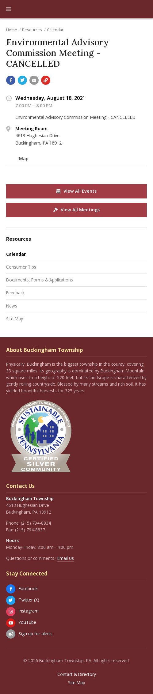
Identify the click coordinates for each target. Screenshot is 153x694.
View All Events (76, 191)
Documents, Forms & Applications (39, 280)
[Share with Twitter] (22, 80)
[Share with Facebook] (10, 80)
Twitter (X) (29, 600)
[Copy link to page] (45, 80)
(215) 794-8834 (36, 523)
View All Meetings (76, 210)
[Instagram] (10, 611)
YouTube (27, 622)
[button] (8, 9)
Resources (32, 29)
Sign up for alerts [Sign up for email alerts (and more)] (35, 633)
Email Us (65, 558)
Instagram (29, 611)
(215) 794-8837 (30, 530)
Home (11, 29)
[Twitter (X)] (10, 600)
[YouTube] (10, 623)
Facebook (28, 588)
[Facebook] (10, 589)
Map (24, 158)
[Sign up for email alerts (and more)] (10, 634)
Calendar (55, 29)
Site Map (14, 319)
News (11, 306)
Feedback (15, 293)
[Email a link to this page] (34, 80)
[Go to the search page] (143, 9)
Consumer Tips (21, 267)
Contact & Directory (76, 674)
